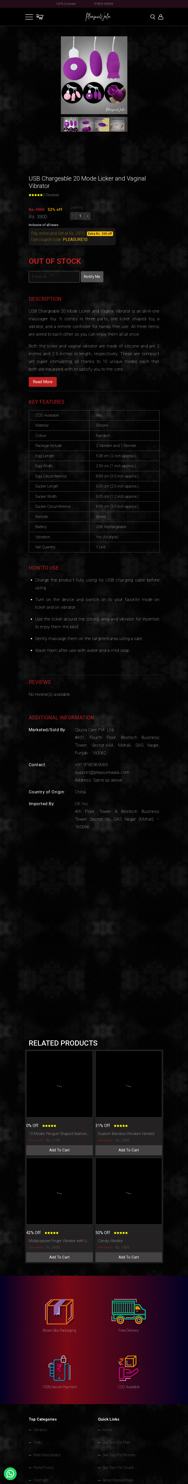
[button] (71, 124)
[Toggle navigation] (29, 17)
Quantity (76, 207)
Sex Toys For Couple (118, 1468)
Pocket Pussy (43, 1468)
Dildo (37, 1442)
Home (107, 1430)
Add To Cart (59, 1150)
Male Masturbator (47, 1455)
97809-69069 (103, 4)
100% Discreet (66, 4)
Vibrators (40, 1430)
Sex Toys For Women (119, 1455)
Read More (43, 381)
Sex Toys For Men (116, 1442)
